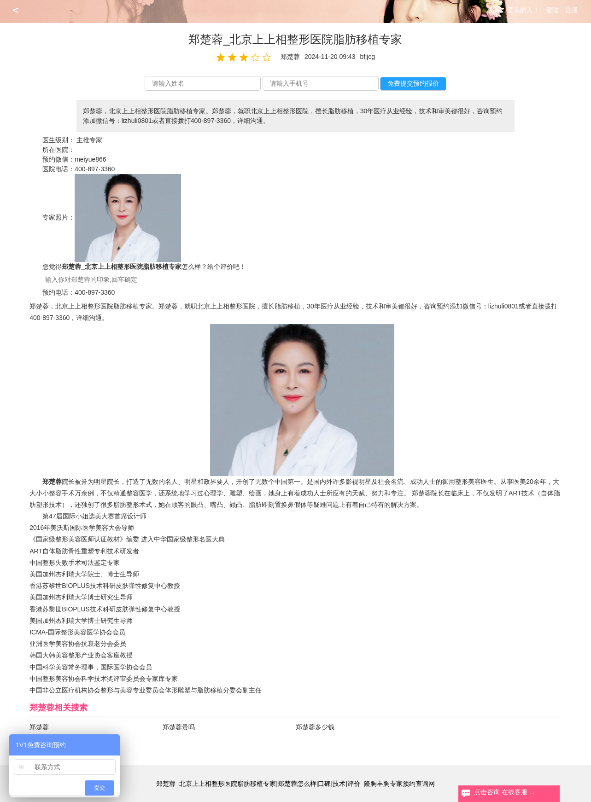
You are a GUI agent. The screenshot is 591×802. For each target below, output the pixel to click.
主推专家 (89, 140)
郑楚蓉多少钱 (315, 727)
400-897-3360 (95, 169)
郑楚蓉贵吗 (179, 727)
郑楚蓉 (39, 727)
